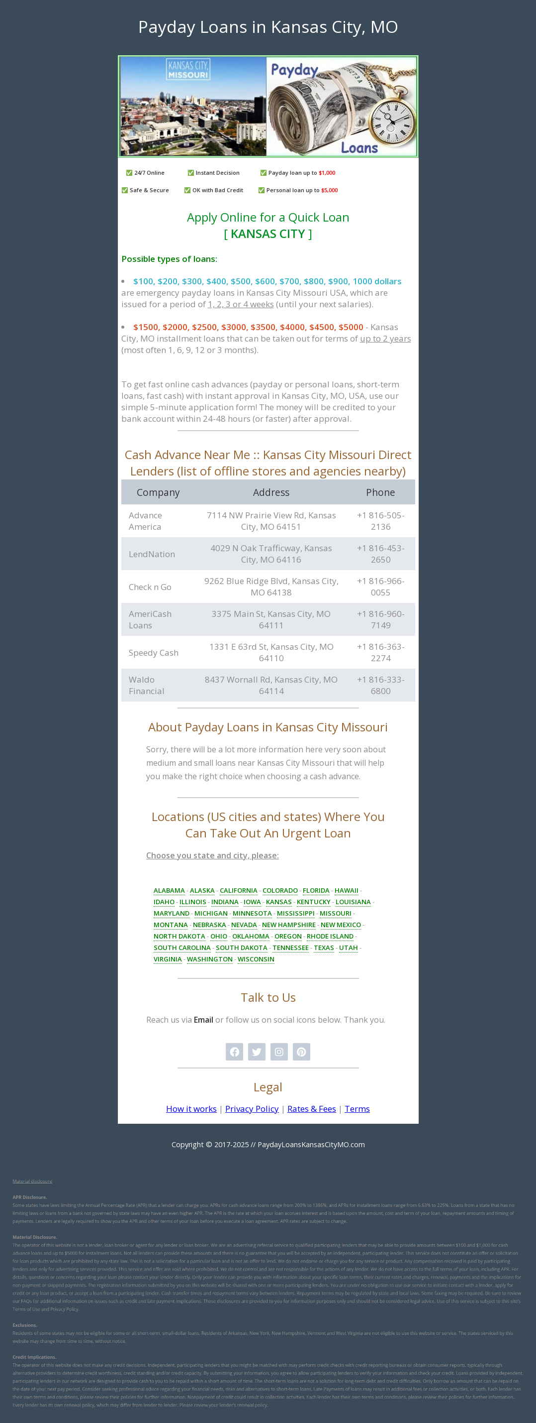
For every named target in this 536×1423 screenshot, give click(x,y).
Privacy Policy (252, 1108)
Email (203, 1019)
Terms (357, 1108)
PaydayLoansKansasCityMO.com (311, 1144)
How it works (191, 1108)
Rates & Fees (311, 1108)
